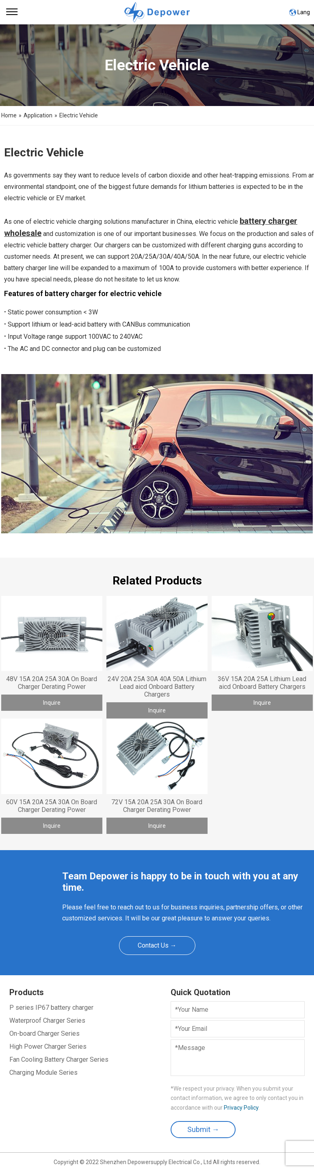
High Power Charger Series (48, 1046)
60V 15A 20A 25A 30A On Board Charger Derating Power (51, 806)
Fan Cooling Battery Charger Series (58, 1059)
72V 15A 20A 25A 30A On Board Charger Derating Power (156, 806)
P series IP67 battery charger (51, 1007)
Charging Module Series (43, 1072)
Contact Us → (157, 945)
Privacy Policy (241, 1107)
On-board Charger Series (44, 1033)
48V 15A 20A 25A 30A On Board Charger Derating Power (51, 682)
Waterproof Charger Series (47, 1020)
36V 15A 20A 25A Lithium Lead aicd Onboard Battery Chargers (262, 682)
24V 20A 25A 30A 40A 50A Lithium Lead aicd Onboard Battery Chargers (157, 686)
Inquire (52, 702)
